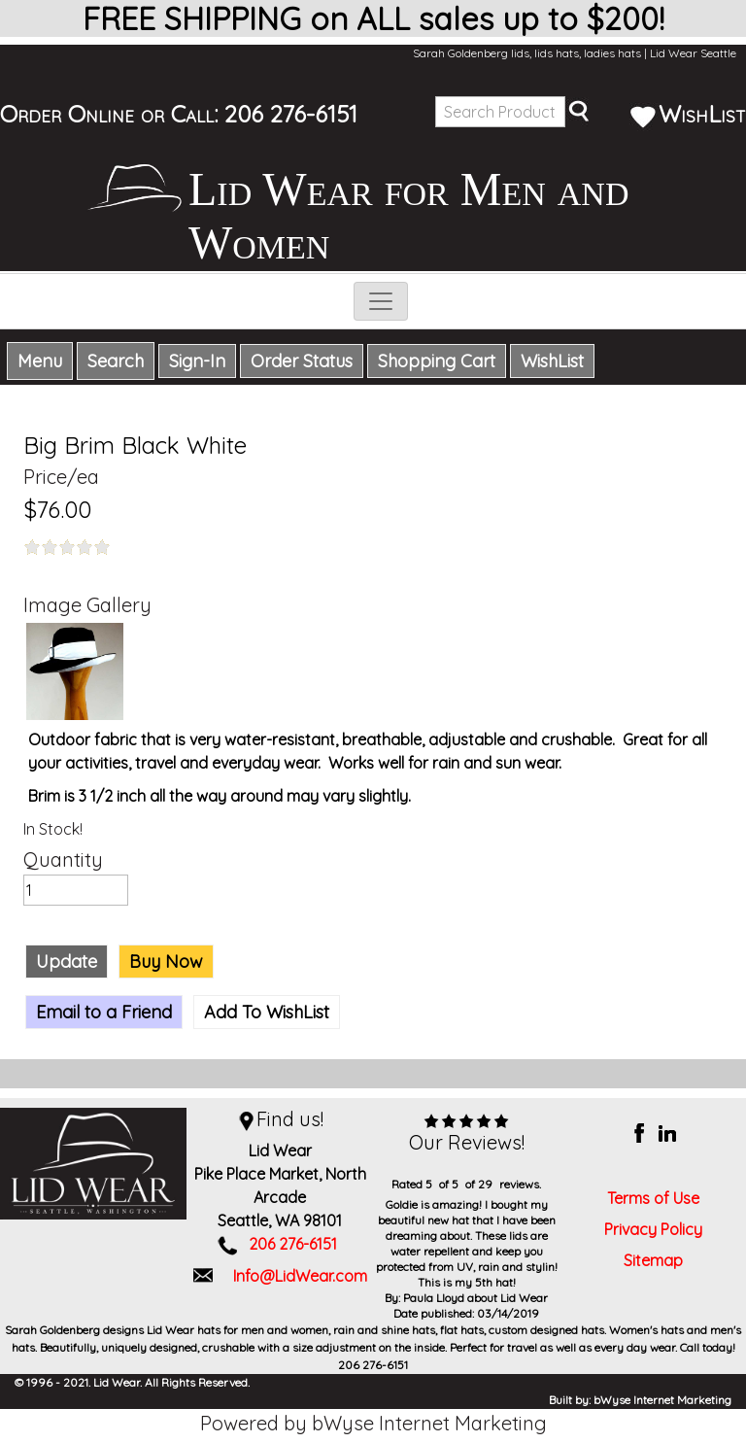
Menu (39, 361)
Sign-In (197, 361)
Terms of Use (653, 1198)
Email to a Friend (104, 1012)
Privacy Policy (653, 1229)
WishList (687, 113)
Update (66, 961)
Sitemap (653, 1260)
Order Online (67, 113)
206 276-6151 (290, 113)
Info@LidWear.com (300, 1276)
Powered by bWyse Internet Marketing (373, 1423)
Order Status (302, 361)
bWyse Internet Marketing (662, 1399)
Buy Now (166, 961)
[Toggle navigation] (381, 301)
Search (115, 361)
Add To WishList (266, 1012)
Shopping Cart (436, 361)
